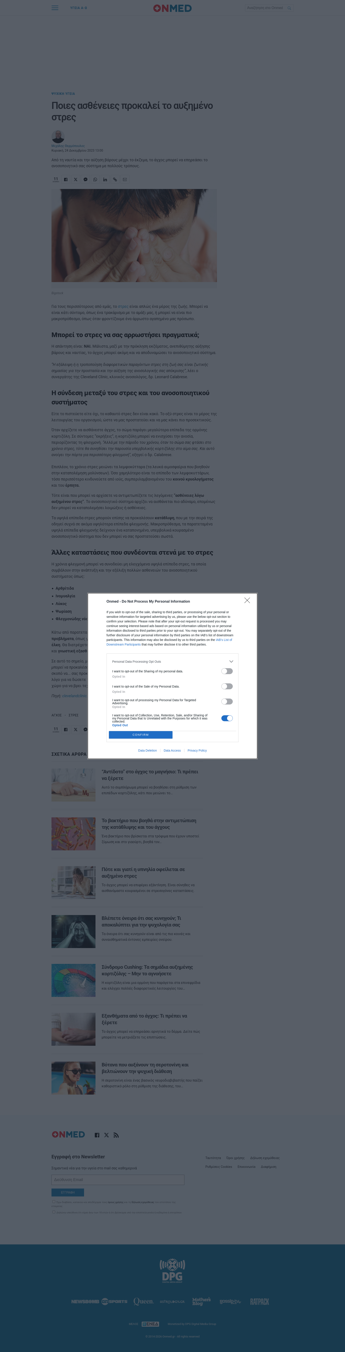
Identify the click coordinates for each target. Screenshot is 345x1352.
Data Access (172, 750)
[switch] (227, 671)
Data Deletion (147, 750)
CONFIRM (140, 735)
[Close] (248, 602)
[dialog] (172, 676)
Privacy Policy (197, 750)
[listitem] (172, 661)
